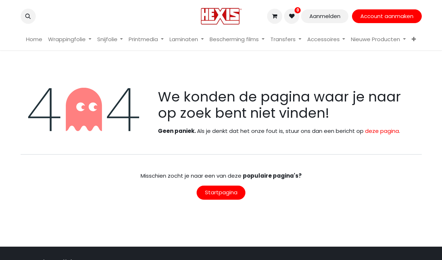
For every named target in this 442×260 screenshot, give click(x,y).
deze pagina (382, 131)
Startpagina (221, 192)
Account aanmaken (386, 16)
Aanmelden (324, 16)
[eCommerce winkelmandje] (274, 16)
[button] (28, 16)
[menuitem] (34, 39)
